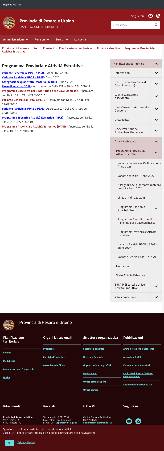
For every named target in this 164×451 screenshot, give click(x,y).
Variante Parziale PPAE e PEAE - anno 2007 (138, 246)
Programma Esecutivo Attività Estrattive (140, 208)
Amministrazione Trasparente (18, 369)
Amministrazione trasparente (138, 349)
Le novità (80, 39)
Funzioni (40, 39)
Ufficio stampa (90, 390)
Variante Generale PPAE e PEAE (137, 257)
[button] (156, 63)
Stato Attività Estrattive (130, 275)
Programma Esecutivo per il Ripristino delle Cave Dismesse (136, 221)
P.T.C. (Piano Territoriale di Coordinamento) (138, 84)
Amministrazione (14, 39)
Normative (122, 266)
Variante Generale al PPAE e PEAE (23, 73)
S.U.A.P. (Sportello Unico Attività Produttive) (138, 286)
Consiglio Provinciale (54, 357)
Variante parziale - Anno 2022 (136, 176)
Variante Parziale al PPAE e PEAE (23, 77)
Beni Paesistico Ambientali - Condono (138, 109)
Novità (6, 377)
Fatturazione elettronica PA (97, 422)
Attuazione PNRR (132, 357)
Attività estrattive (108, 48)
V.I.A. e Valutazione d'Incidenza (138, 96)
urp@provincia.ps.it (66, 422)
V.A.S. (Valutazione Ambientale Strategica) (138, 130)
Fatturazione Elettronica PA (137, 384)
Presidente (49, 349)
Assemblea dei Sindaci (54, 365)
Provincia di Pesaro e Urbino (47, 21)
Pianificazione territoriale (75, 48)
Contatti (7, 352)
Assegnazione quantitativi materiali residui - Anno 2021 (139, 186)
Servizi (60, 39)
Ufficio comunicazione (94, 381)
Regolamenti (90, 373)
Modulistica (9, 361)
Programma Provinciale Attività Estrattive (139, 152)
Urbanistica (138, 119)
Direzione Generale (93, 357)
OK (9, 443)
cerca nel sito (120, 25)
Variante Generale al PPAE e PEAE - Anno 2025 (139, 165)
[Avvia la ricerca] (156, 25)
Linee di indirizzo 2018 (16, 86)
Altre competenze (138, 297)
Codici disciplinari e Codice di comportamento (138, 374)
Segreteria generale (93, 349)
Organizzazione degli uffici (97, 365)
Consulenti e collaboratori (136, 365)
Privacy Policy (26, 442)
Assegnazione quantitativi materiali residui (29, 82)
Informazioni (138, 72)
